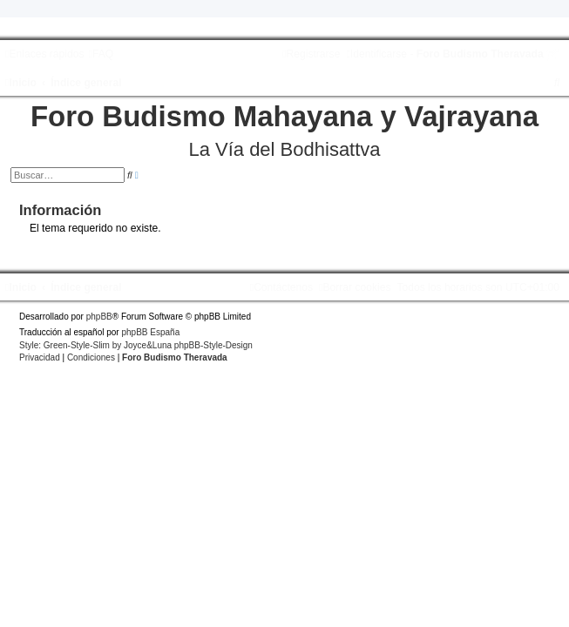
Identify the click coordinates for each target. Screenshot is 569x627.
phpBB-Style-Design (213, 345)
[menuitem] (100, 54)
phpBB (99, 316)
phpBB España (150, 332)
